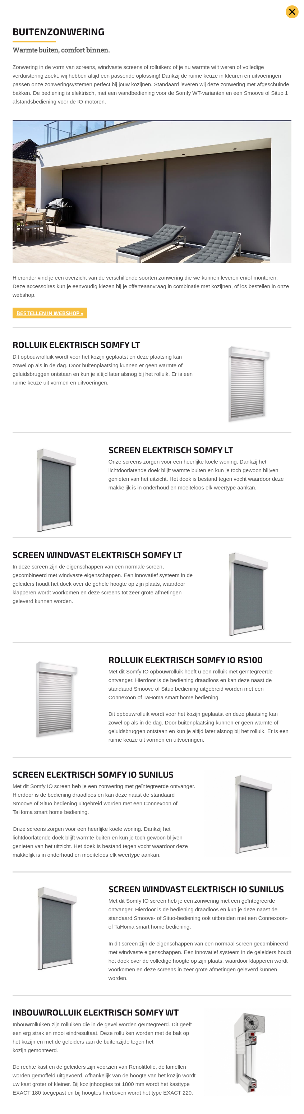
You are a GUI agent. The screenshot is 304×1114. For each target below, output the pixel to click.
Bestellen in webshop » (50, 313)
